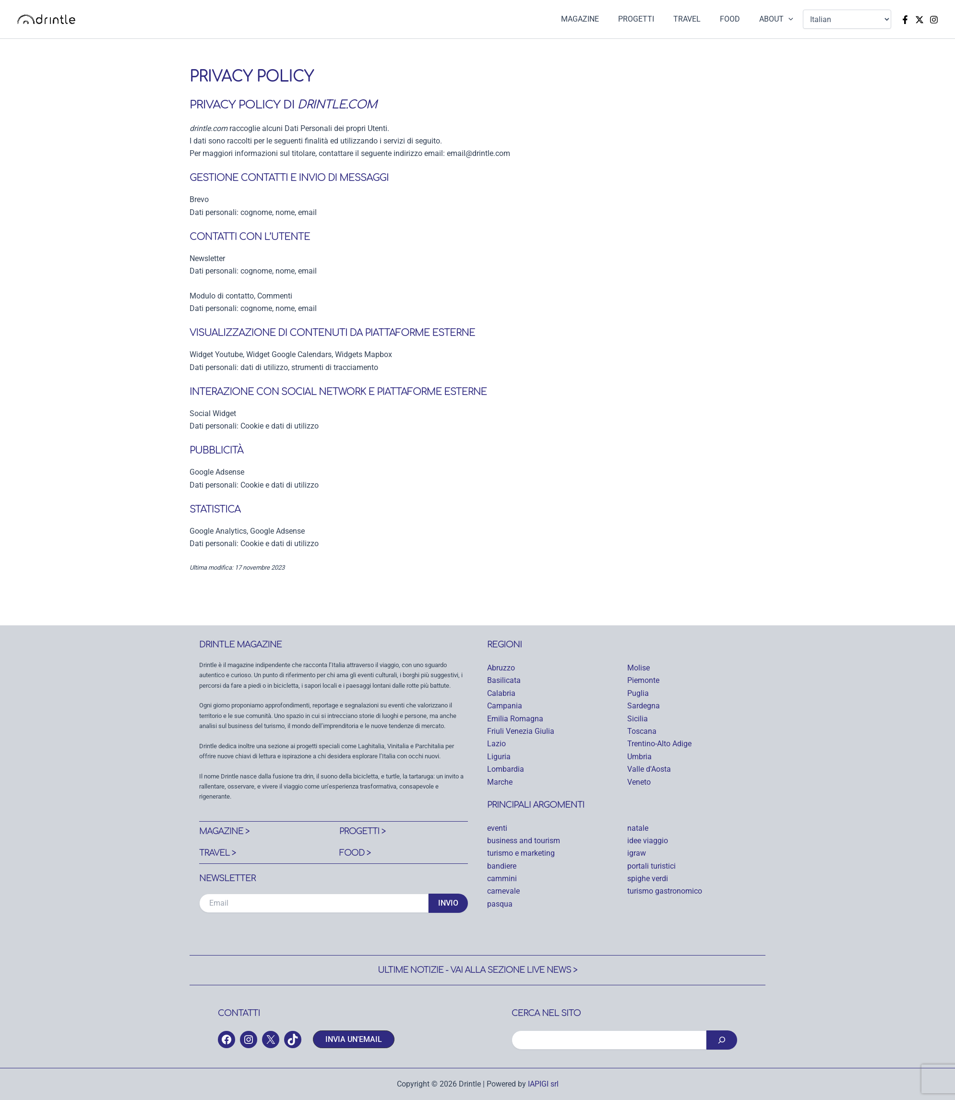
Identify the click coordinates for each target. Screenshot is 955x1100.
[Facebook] (905, 19)
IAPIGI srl (543, 1083)
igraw (636, 853)
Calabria (501, 693)
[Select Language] (847, 19)
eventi (497, 828)
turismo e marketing (521, 853)
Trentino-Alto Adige (659, 743)
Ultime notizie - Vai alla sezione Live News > (477, 970)
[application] (790, 19)
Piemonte (643, 680)
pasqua (500, 904)
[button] (353, 1039)
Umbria (639, 756)
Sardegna (643, 705)
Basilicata (504, 680)
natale (637, 828)
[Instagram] (934, 19)
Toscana (642, 731)
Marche (500, 782)
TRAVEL (696, 19)
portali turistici (651, 866)
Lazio (496, 743)
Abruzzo (501, 667)
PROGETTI (650, 19)
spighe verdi (647, 878)
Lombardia (505, 769)
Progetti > (363, 831)
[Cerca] (721, 1040)
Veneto (639, 782)
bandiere (501, 866)
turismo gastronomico (664, 891)
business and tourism (523, 840)
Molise (638, 667)
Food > (355, 853)
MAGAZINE (597, 19)
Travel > (218, 853)
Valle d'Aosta (649, 769)
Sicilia (637, 718)
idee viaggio (647, 840)
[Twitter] (919, 19)
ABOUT (778, 19)
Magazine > (225, 831)
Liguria (499, 756)
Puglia (638, 693)
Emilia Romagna (515, 718)
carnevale (503, 891)
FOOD (736, 19)
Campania (504, 705)
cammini (502, 878)
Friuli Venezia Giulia (520, 731)
